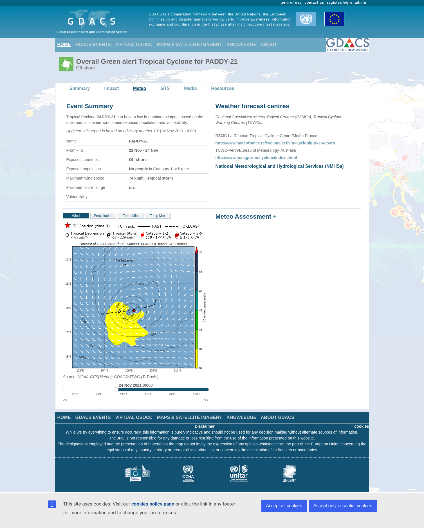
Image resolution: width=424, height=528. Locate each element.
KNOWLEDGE (241, 44)
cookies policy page (152, 504)
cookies (361, 426)
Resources (222, 88)
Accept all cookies (284, 505)
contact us (314, 2)
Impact (111, 88)
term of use (291, 2)
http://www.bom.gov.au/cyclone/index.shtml (256, 157)
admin (360, 2)
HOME (64, 44)
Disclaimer (205, 426)
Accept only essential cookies (342, 505)
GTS (165, 88)
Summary (79, 88)
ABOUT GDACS (277, 417)
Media (190, 88)
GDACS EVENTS (93, 44)
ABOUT (269, 44)
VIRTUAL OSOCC (133, 44)
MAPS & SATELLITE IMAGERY (189, 44)
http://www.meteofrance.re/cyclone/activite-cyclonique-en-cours (275, 143)
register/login (339, 2)
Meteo (139, 88)
